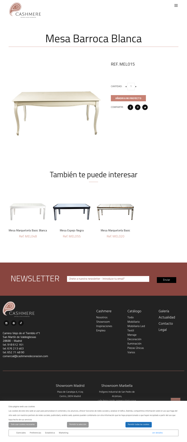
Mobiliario (133, 322)
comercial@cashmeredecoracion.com (25, 356)
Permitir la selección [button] (77, 424)
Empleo (100, 330)
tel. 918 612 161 (13, 344)
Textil (130, 330)
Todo (130, 317)
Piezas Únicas (135, 348)
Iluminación (134, 343)
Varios (131, 352)
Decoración (134, 339)
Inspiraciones (104, 326)
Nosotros (101, 317)
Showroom (103, 322)
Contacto (166, 324)
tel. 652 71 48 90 (13, 352)
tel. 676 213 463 (13, 348)
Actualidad (167, 317)
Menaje (132, 335)
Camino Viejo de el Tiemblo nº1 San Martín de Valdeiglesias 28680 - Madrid (21, 337)
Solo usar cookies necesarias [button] (23, 424)
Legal (163, 330)
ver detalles (157, 433)
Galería (164, 311)
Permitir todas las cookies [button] (138, 424)
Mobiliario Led (136, 326)
